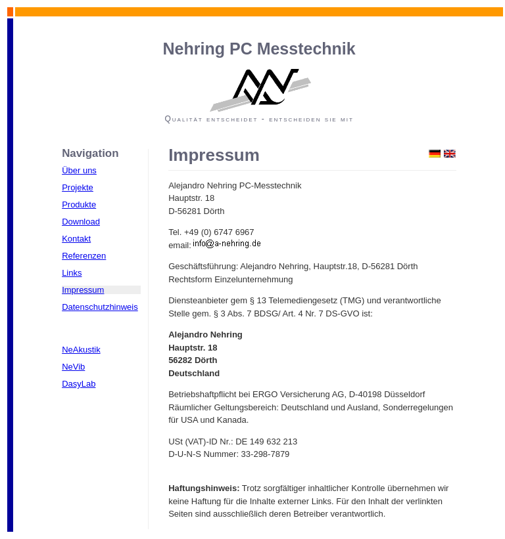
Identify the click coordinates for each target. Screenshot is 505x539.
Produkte (79, 204)
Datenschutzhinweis (100, 307)
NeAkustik (81, 350)
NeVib (73, 367)
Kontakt (76, 239)
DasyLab (78, 384)
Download (81, 221)
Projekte (77, 187)
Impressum (83, 290)
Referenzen (84, 256)
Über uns (79, 170)
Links (72, 273)
